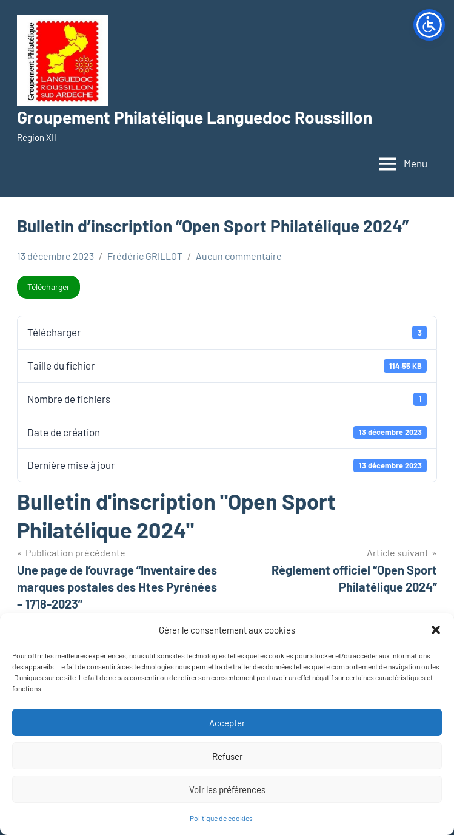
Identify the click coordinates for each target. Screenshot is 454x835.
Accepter (227, 722)
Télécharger (48, 287)
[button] (436, 630)
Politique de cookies (221, 818)
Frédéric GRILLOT (144, 256)
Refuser (227, 756)
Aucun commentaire (239, 256)
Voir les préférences (227, 789)
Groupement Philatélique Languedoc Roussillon (194, 117)
